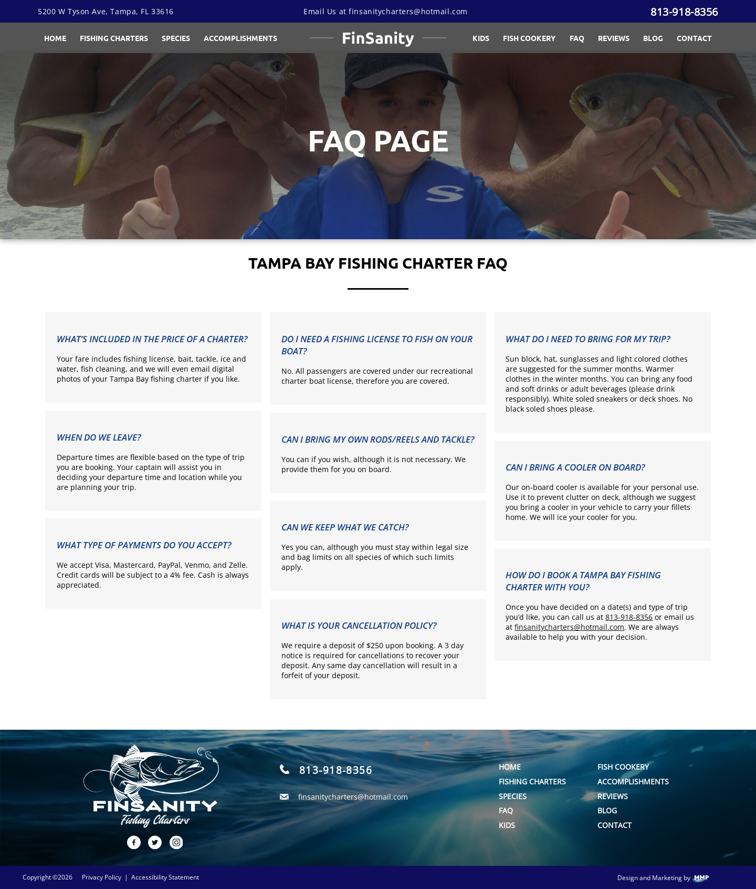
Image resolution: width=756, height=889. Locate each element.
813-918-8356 (684, 11)
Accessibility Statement (165, 877)
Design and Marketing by (663, 878)
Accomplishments (633, 781)
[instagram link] (172, 846)
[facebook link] (130, 846)
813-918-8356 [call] (335, 769)
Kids (480, 38)
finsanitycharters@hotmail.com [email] (353, 797)
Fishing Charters (114, 38)
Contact (694, 38)
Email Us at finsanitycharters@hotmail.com (385, 11)
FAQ (577, 38)
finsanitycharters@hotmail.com (569, 627)
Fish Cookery (529, 38)
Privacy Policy (101, 877)
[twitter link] (151, 846)
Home (55, 38)
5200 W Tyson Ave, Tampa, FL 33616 (106, 11)
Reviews (613, 38)
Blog (653, 38)
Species (176, 38)
